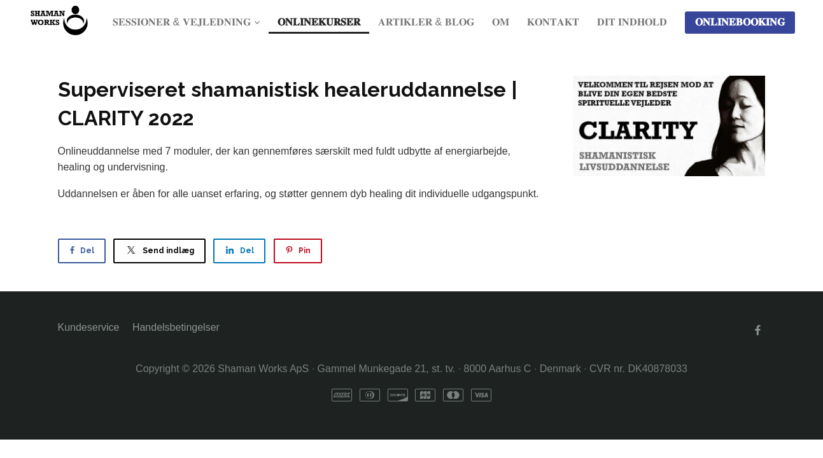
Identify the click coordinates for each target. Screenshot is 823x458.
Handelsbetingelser (176, 327)
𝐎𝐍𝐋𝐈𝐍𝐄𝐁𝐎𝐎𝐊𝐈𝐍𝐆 (740, 22)
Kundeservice (89, 327)
